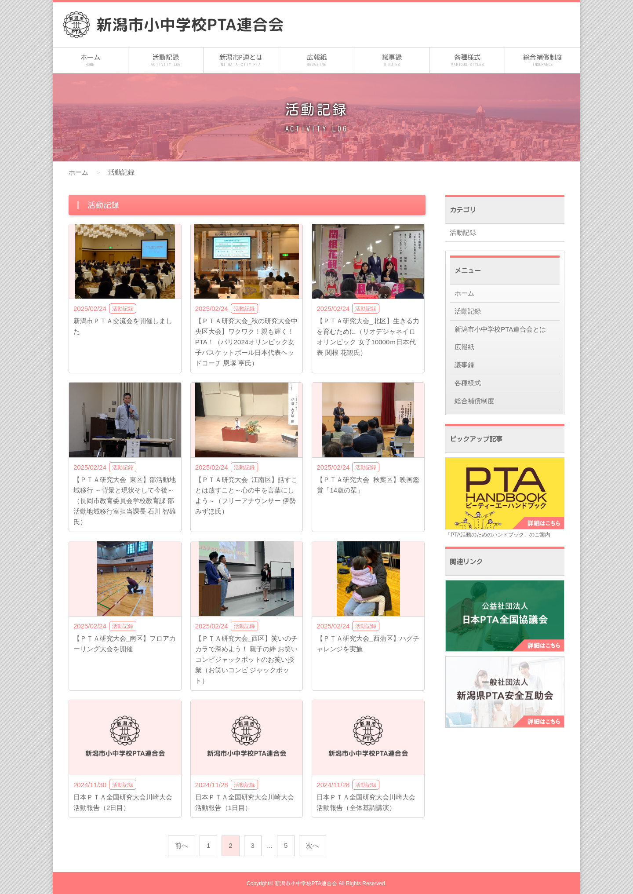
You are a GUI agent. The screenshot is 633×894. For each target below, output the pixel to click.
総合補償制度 (542, 61)
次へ (312, 845)
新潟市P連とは (241, 61)
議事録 (391, 61)
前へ (181, 845)
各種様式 (467, 61)
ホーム (90, 61)
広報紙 (316, 61)
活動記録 (166, 61)
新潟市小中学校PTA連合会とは (500, 329)
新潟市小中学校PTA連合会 (306, 883)
